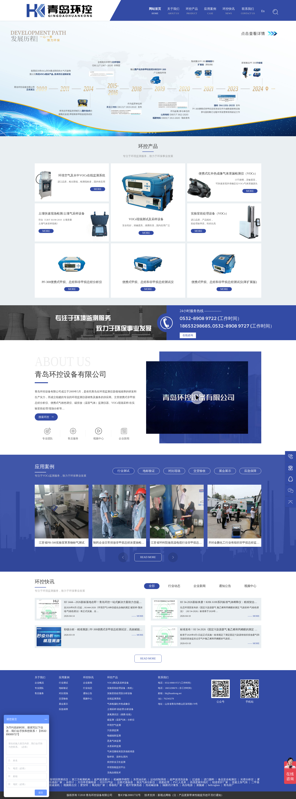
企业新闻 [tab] (199, 586)
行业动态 (87, 688)
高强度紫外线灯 (199, 782)
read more (148, 557)
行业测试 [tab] (123, 470)
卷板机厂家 (115, 785)
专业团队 (39, 688)
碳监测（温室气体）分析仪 (120, 719)
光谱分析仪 (247, 779)
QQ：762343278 (166, 698)
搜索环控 (46, 416)
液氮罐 (200, 785)
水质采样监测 (114, 746)
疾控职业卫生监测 (116, 762)
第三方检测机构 (81, 779)
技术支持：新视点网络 (157, 795)
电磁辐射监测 (114, 735)
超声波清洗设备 (179, 779)
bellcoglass (214, 785)
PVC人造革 (179, 782)
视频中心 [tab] (250, 586)
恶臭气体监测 (114, 741)
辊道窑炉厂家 (220, 782)
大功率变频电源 (87, 782)
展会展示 (63, 704)
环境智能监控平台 (116, 767)
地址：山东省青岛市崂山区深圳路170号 (178, 704)
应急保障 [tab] (250, 470)
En (263, 11)
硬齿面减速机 (52, 785)
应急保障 (63, 709)
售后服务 (39, 693)
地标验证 (63, 688)
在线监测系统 (114, 698)
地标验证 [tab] (149, 470)
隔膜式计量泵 (170, 785)
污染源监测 (113, 730)
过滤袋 (196, 779)
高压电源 (187, 785)
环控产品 (192, 11)
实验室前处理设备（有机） (120, 688)
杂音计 (70, 782)
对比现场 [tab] (174, 470)
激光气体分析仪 (145, 782)
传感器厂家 (55, 782)
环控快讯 (229, 11)
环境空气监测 (114, 725)
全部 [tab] (152, 586)
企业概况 (39, 682)
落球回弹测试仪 (59, 779)
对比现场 (63, 693)
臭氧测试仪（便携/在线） (120, 714)
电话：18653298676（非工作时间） (175, 688)
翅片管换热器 (134, 785)
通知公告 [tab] (225, 586)
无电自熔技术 (114, 772)
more (97, 189)
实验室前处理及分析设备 (119, 693)
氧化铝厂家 (98, 785)
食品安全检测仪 (227, 779)
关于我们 (173, 11)
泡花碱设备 (152, 785)
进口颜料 (209, 779)
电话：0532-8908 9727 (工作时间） (175, 682)
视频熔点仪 (70, 785)
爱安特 (84, 785)
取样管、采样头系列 (117, 756)
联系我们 (248, 11)
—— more (137, 616)
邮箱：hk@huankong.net (169, 693)
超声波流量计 (102, 779)
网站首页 (155, 11)
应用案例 (210, 11)
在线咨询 (188, 335)
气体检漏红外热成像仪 (118, 704)
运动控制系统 (158, 779)
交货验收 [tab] (199, 470)
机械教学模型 (122, 779)
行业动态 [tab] (174, 586)
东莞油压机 (139, 779)
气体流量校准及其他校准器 (120, 751)
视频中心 (87, 698)
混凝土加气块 (240, 782)
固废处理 (164, 782)
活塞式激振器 (125, 782)
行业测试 (63, 682)
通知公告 (87, 693)
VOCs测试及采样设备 (118, 682)
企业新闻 (87, 682)
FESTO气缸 (106, 782)
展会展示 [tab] (225, 470)
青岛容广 (229, 785)
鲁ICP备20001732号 (129, 795)
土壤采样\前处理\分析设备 (120, 709)
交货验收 (63, 698)
